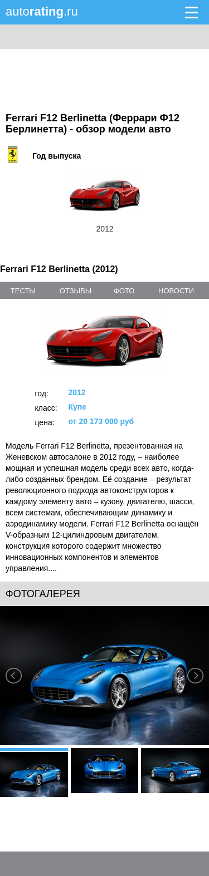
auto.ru (42, 11)
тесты (23, 291)
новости (176, 291)
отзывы (75, 291)
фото (124, 291)
